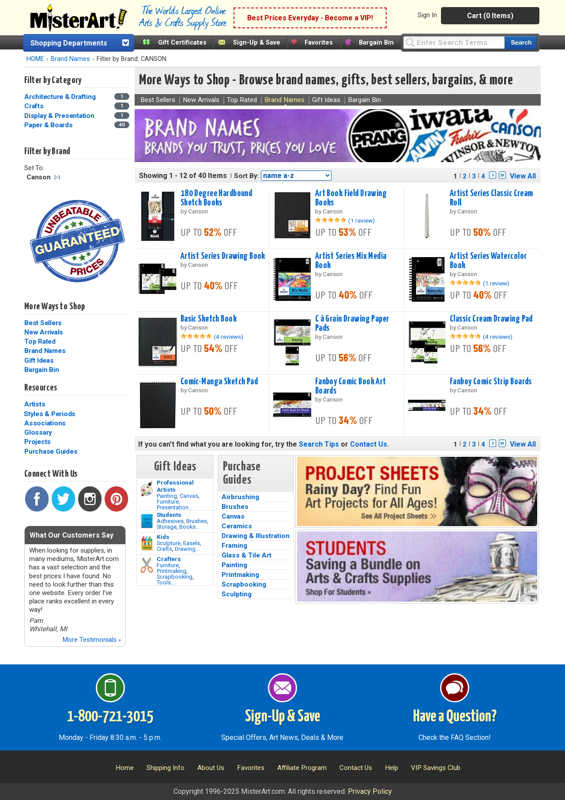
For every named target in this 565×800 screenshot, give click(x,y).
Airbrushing (240, 497)
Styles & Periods (49, 414)
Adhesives (170, 521)
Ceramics (237, 526)
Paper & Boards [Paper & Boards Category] (49, 125)
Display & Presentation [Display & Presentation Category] (60, 116)
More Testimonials (91, 640)
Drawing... (187, 549)
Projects (37, 442)
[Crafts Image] (146, 543)
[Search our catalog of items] (521, 42)
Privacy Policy (370, 791)
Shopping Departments (68, 43)
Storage (167, 526)
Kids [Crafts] (163, 536)
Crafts (164, 549)
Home (125, 768)
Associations (45, 423)
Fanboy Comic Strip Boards (491, 381)
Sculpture (169, 543)
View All (523, 176)
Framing (234, 546)
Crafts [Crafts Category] (34, 106)
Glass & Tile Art (246, 555)
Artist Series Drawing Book (223, 256)
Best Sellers (43, 323)
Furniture (168, 501)
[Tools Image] (146, 565)
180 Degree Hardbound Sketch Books (216, 198)
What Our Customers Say (71, 535)
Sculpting (237, 594)
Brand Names (70, 59)
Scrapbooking (174, 576)
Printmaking (171, 571)
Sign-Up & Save (256, 42)
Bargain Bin (376, 42)
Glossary (38, 432)
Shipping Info (166, 768)
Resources (40, 387)
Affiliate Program (302, 768)
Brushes (196, 521)
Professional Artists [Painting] (175, 486)
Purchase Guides (50, 451)
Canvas (189, 496)
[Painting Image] (146, 489)
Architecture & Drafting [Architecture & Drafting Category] (60, 97)
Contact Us (368, 444)
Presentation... (174, 507)
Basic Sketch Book (209, 319)
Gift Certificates (182, 42)
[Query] (454, 42)
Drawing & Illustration (256, 536)
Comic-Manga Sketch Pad (219, 381)
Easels (191, 543)
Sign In (427, 15)
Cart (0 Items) (490, 15)
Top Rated (40, 341)
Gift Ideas (39, 360)
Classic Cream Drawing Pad (491, 319)
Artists (34, 404)
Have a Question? (455, 717)
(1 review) (361, 220)
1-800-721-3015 (110, 717)
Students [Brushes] (169, 514)
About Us (210, 768)
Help (391, 768)
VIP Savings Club (435, 768)
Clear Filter (57, 177)
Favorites (319, 42)
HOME (35, 59)
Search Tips (319, 444)
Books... (189, 526)
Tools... (166, 582)
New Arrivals (43, 332)
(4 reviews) (228, 336)
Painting (167, 496)
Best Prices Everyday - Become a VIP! (310, 18)
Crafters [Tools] (169, 558)
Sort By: (246, 176)
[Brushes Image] (146, 521)
